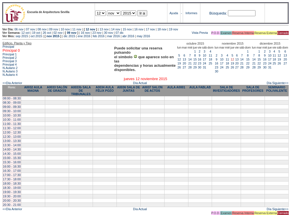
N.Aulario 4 (10, 74)
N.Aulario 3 (10, 71)
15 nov (127, 29)
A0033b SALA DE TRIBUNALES (81, 90)
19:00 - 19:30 (12, 192)
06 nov (19, 29)
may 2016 (143, 36)
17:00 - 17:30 (12, 175)
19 (179, 63)
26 (179, 67)
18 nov (162, 29)
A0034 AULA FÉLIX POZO (105, 88)
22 (195, 63)
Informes (191, 13)
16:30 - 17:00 (12, 170)
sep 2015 (22, 36)
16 (199, 59)
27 (184, 67)
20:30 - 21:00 (12, 204)
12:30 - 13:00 (12, 136)
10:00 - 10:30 (12, 115)
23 (199, 63)
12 (179, 59)
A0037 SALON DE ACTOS (152, 88)
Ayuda (173, 13)
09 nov (53, 29)
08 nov (42, 29)
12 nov (90, 29)
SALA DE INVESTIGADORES (226, 88)
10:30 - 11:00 (12, 119)
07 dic (119, 32)
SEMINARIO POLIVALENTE (276, 88)
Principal (8, 46)
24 (204, 63)
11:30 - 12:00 (12, 128)
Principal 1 (10, 54)
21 (190, 63)
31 (204, 67)
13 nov (104, 29)
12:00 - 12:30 (12, 132)
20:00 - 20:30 (12, 200)
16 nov (138, 29)
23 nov (96, 32)
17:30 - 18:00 (12, 179)
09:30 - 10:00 (12, 111)
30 (199, 67)
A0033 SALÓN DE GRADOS (57, 88)
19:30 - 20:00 (12, 196)
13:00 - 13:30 (12, 141)
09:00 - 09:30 (12, 106)
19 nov (173, 29)
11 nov (76, 29)
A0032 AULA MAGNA (33, 88)
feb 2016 (98, 36)
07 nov (30, 29)
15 (195, 59)
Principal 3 (10, 61)
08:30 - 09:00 (12, 102)
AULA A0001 (176, 87)
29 (195, 67)
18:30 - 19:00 (12, 187)
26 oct (47, 32)
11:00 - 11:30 (12, 124)
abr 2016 (128, 36)
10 (204, 55)
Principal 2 (10, 57)
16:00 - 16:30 (12, 166)
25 (210, 63)
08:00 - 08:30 (12, 98)
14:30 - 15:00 (12, 153)
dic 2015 (69, 36)
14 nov (115, 29)
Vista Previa (166, 32)
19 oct (36, 32)
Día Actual (140, 83)
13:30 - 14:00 (12, 145)
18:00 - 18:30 (12, 183)
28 (190, 67)
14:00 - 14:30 (12, 149)
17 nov (150, 29)
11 (210, 55)
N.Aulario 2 (10, 68)
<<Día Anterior (12, 83)
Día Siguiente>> (277, 83)
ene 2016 (84, 36)
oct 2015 (36, 36)
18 (210, 59)
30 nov (108, 32)
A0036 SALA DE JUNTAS (128, 88)
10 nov (65, 29)
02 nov (58, 32)
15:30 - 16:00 (12, 162)
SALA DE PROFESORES (252, 88)
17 (204, 59)
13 (184, 59)
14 (190, 59)
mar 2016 (113, 36)
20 (184, 63)
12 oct (25, 32)
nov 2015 (52, 36)
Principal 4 (10, 64)
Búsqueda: (218, 13)
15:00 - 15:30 (12, 158)
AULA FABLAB (200, 87)
